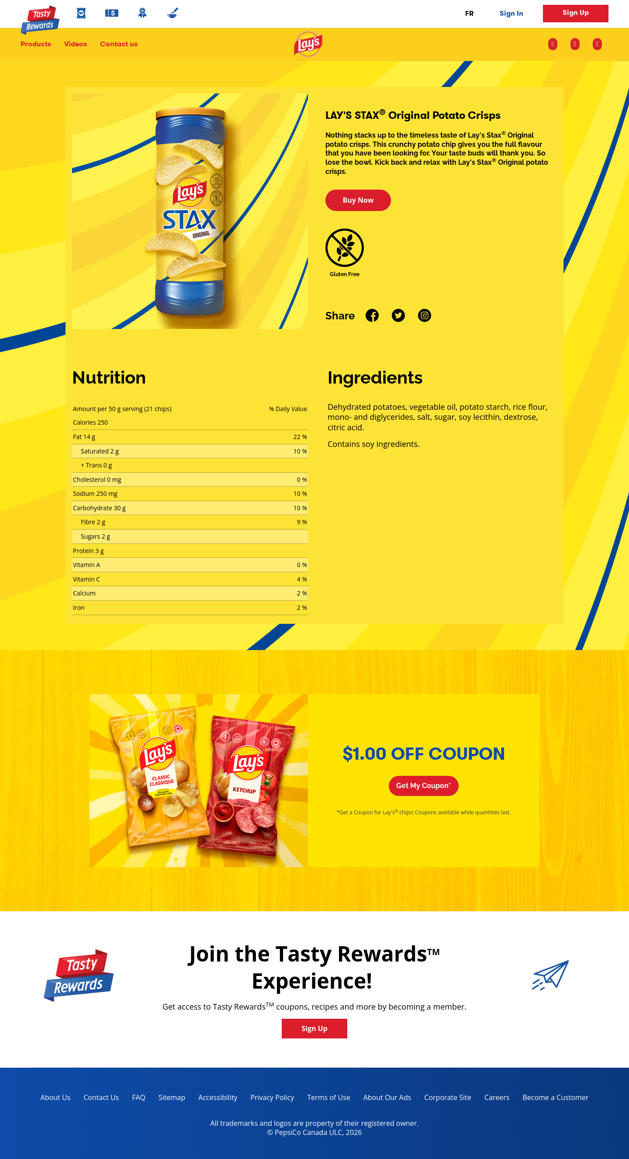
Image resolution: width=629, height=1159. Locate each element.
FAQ (138, 1097)
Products (36, 43)
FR (469, 13)
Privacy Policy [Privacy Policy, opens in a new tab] (269, 1099)
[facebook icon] (575, 44)
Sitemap (172, 1097)
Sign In (511, 13)
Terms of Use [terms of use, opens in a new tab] (325, 1099)
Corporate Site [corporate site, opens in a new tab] (444, 1099)
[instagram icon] (556, 44)
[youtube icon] (597, 44)
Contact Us (101, 1097)
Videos (75, 43)
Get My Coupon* (423, 786)
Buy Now (357, 200)
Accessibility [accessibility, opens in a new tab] (214, 1099)
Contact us (115, 43)
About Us (56, 1097)
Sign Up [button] (576, 12)
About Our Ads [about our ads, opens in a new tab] (384, 1099)
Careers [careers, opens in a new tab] (494, 1099)
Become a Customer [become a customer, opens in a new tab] (552, 1099)
